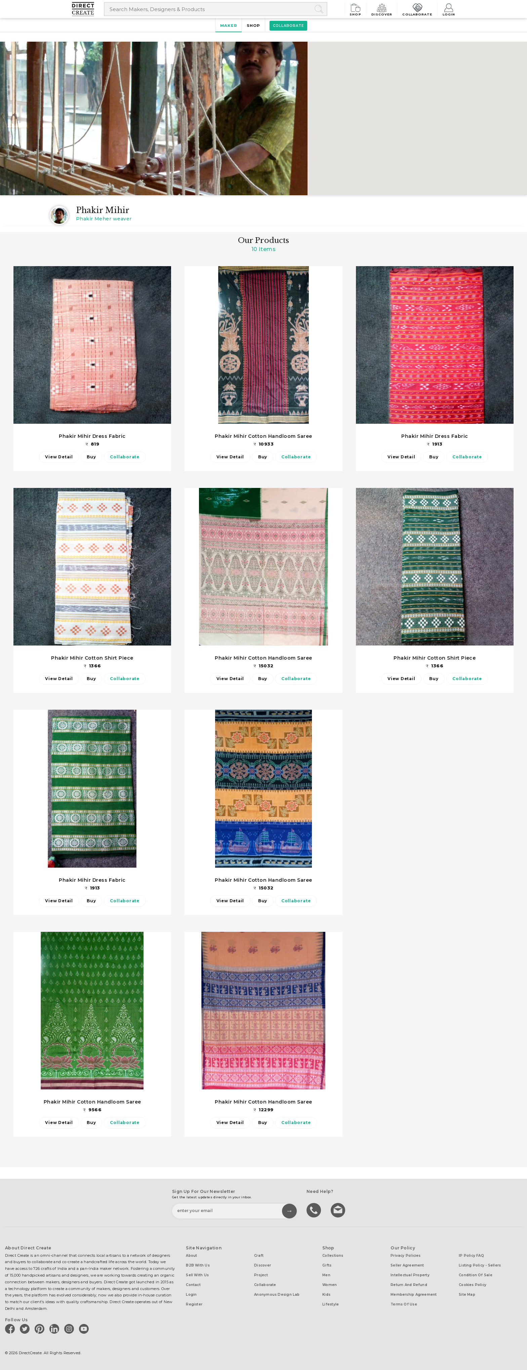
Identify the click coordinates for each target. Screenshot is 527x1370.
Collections (332, 1255)
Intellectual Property (410, 1275)
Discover (383, 9)
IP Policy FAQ (471, 1255)
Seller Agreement (407, 1265)
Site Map (467, 1294)
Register (194, 1304)
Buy (91, 457)
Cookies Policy (472, 1285)
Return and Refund (409, 1285)
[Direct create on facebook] (11, 1329)
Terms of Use (404, 1304)
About (191, 1255)
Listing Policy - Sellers (480, 1265)
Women (329, 1285)
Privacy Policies (406, 1255)
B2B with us (197, 1265)
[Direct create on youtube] (85, 1329)
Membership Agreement (414, 1294)
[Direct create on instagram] (70, 1329)
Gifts (326, 1265)
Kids (326, 1294)
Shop (357, 9)
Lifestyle (330, 1304)
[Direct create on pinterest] (41, 1329)
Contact (193, 1285)
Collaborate (418, 9)
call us (315, 1210)
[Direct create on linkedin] (55, 1329)
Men (326, 1275)
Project (261, 1275)
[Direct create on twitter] (26, 1329)
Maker (228, 25)
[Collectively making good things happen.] (88, 9)
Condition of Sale (475, 1275)
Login (448, 9)
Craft (259, 1255)
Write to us (339, 1210)
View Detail (59, 457)
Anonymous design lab (276, 1294)
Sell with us (197, 1275)
